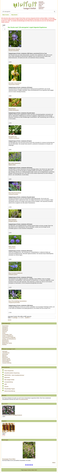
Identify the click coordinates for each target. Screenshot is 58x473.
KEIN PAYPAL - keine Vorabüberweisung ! (14, 375)
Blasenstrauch (12, 108)
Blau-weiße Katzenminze (14, 163)
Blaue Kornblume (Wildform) (15, 273)
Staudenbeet (5, 326)
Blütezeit (4, 355)
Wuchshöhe (5, 354)
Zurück (9, 320)
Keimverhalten (5, 361)
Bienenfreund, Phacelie (14, 49)
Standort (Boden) (6, 360)
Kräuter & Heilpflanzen (7, 336)
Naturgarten (5, 328)
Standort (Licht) (6, 358)
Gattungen (4, 351)
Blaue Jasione (12, 246)
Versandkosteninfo (23, 399)
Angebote (4, 421)
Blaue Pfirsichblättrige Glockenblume (18, 301)
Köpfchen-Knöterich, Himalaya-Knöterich (12, 415)
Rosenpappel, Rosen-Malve (8, 459)
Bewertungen (5, 439)
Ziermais (4, 432)
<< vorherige (14, 317)
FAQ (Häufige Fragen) (9, 388)
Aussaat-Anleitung (6, 362)
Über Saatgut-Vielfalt (9, 379)
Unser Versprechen (9, 370)
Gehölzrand (5, 330)
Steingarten (5, 327)
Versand (6, 386)
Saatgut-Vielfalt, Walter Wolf (30, 470)
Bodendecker (5, 340)
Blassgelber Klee (13, 136)
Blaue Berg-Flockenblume (15, 192)
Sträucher (4, 331)
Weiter (54, 462)
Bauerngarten (5, 341)
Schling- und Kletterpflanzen (9, 338)
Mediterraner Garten (7, 343)
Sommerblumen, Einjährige (8, 337)
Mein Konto (5, 14)
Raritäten (4, 344)
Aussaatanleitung (8, 382)
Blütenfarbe (5, 357)
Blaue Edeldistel (12, 219)
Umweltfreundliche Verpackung (11, 373)
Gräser (4, 333)
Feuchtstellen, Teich (7, 334)
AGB (5, 384)
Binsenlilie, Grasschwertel (15, 83)
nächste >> (27, 317)
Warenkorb (14, 14)
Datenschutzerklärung (9, 391)
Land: (4, 26)
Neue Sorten (5, 403)
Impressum (7, 377)
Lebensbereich (5, 352)
